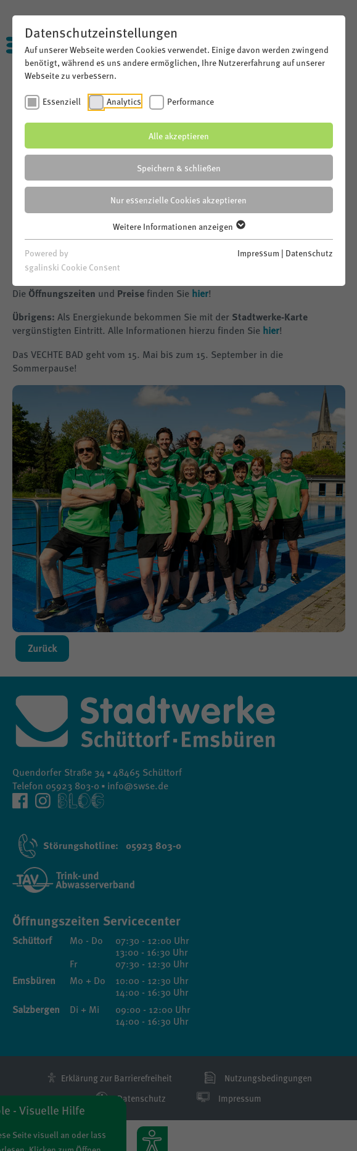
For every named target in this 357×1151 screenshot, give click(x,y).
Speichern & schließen (179, 167)
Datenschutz (309, 252)
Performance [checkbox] (190, 101)
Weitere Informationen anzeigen (178, 226)
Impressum (258, 252)
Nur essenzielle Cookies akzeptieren (178, 199)
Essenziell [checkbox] (62, 101)
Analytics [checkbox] (124, 101)
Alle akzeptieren (179, 135)
